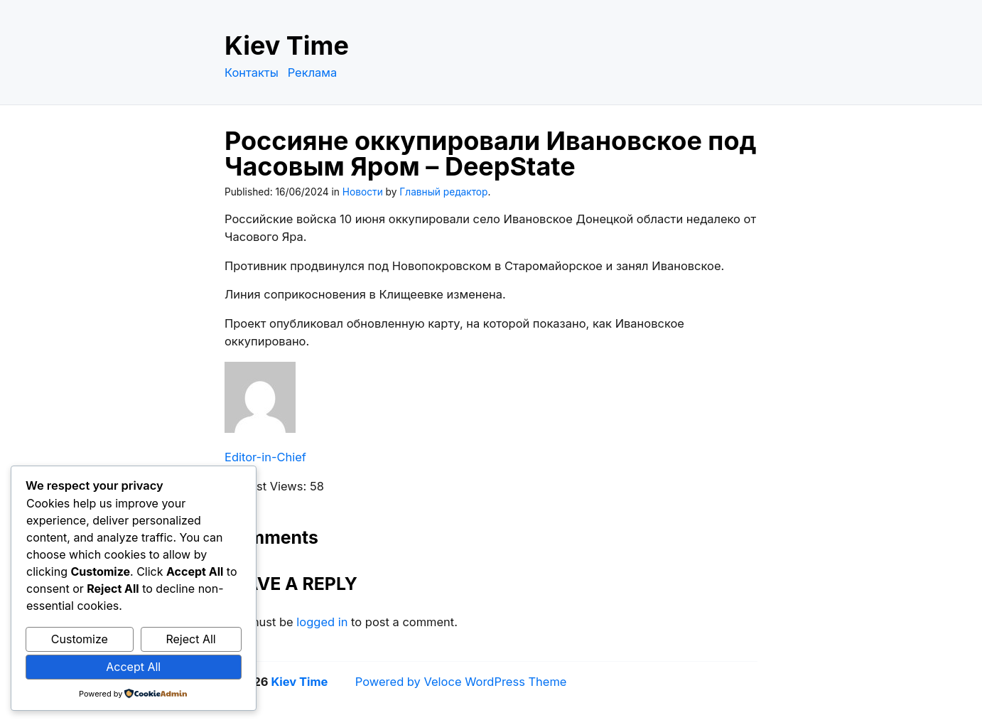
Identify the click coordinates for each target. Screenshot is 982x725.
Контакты (252, 72)
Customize (79, 639)
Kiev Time (287, 45)
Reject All (190, 639)
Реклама (313, 72)
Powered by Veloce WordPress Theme (461, 682)
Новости (362, 192)
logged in (321, 622)
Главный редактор (443, 192)
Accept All (133, 667)
